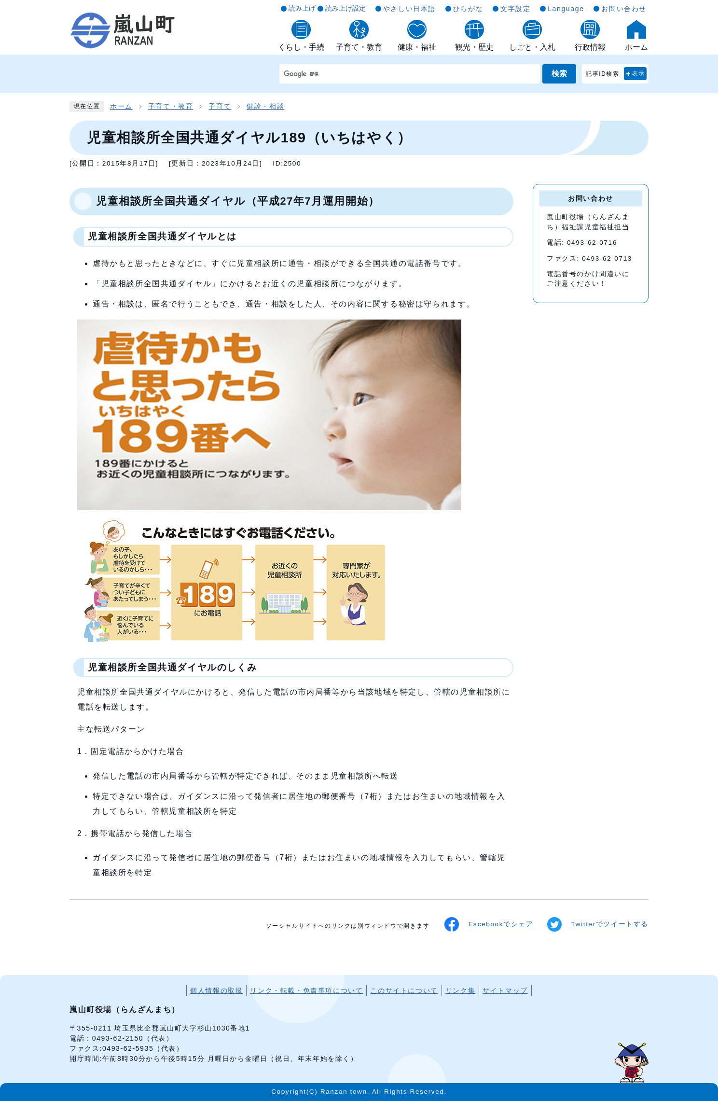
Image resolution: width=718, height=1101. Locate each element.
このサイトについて (404, 990)
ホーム (121, 106)
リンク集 (460, 990)
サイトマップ (505, 990)
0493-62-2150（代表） (133, 1038)
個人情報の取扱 (216, 990)
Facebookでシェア (489, 924)
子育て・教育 (170, 106)
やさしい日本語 (409, 9)
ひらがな (468, 9)
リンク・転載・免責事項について (306, 990)
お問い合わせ (624, 9)
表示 (638, 73)
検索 (559, 74)
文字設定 (515, 9)
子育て (219, 106)
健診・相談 (265, 106)
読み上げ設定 (345, 8)
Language (566, 9)
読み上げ (302, 8)
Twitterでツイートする (598, 924)
